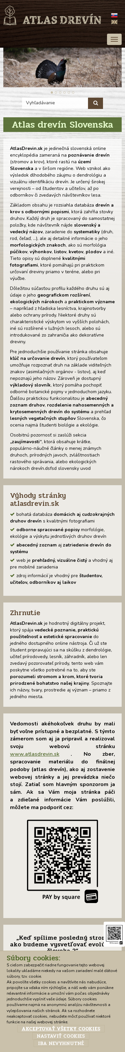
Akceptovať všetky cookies (61, 1028)
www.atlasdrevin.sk (34, 754)
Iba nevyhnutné (61, 1043)
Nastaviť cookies (61, 1036)
